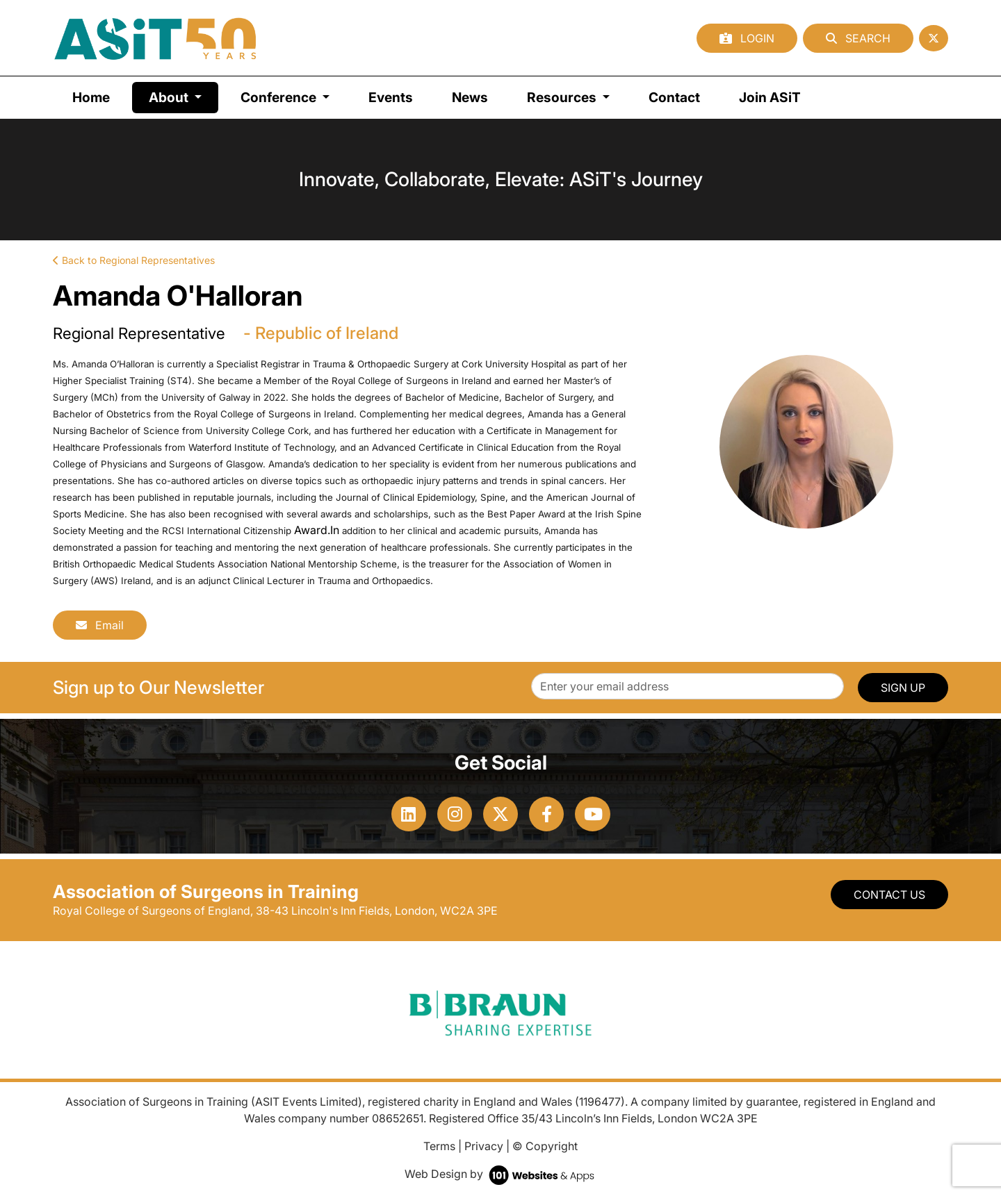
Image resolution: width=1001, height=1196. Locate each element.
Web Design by (501, 1174)
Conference (280, 97)
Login (746, 38)
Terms (439, 1146)
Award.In (316, 530)
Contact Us (889, 895)
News (470, 97)
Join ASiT (770, 97)
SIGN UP (903, 688)
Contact (674, 97)
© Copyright (545, 1146)
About (183, 96)
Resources (563, 97)
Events (390, 97)
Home (91, 97)
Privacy (483, 1146)
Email (100, 625)
